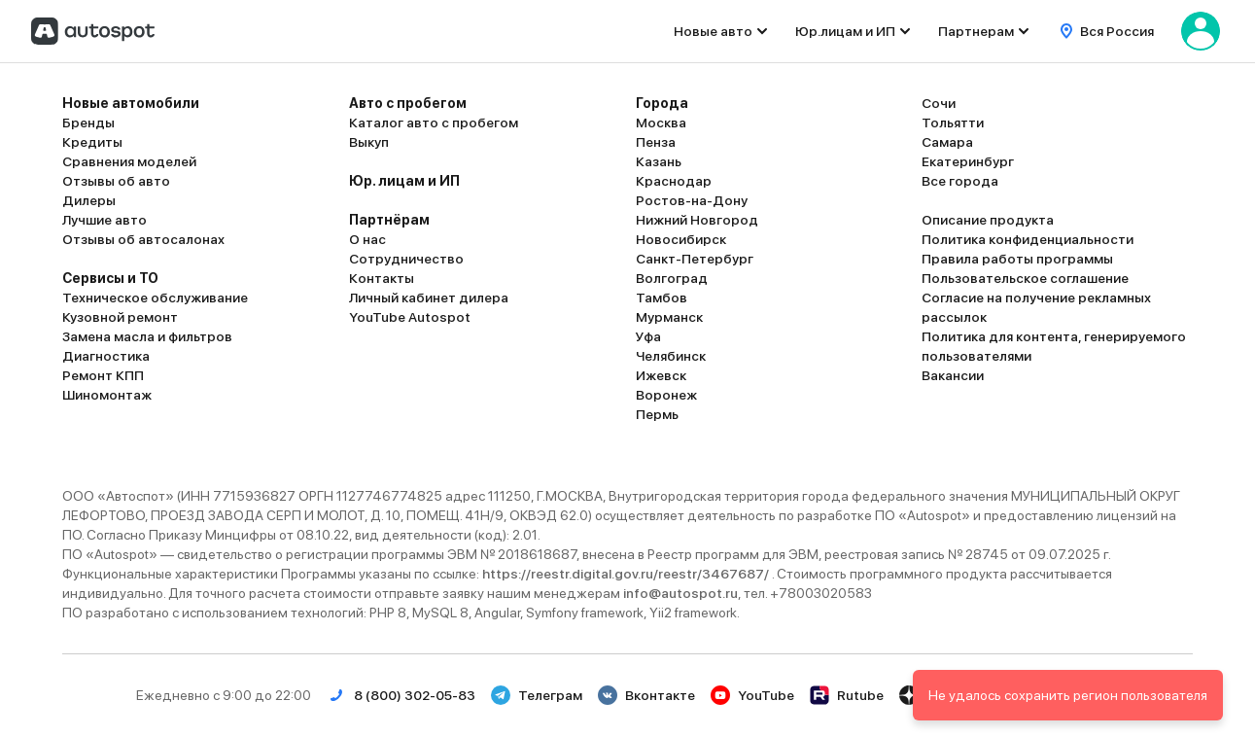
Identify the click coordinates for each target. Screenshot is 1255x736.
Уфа (648, 336)
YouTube (752, 695)
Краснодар (674, 181)
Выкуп (369, 142)
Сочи (939, 103)
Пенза (656, 142)
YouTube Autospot (410, 317)
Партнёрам (389, 220)
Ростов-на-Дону (692, 200)
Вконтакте (646, 695)
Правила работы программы (1017, 258)
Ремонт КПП (103, 375)
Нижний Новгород (697, 220)
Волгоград (672, 278)
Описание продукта (988, 220)
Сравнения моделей (129, 161)
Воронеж (666, 395)
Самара (947, 142)
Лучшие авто (104, 220)
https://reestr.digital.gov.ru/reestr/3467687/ (627, 573)
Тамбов (661, 297)
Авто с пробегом (408, 103)
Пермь (657, 414)
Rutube (847, 695)
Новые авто (713, 31)
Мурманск (669, 317)
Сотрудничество (406, 258)
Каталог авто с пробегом (433, 122)
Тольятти (953, 122)
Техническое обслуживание (155, 297)
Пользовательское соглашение (1025, 278)
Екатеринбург (968, 161)
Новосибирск (681, 239)
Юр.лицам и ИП (845, 31)
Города (662, 103)
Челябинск (671, 356)
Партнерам (976, 31)
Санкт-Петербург (694, 258)
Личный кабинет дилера (428, 297)
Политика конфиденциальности (1027, 239)
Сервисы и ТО (110, 278)
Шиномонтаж (107, 395)
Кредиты (92, 142)
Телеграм (536, 695)
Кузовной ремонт (120, 317)
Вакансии (953, 375)
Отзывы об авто (116, 181)
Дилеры (89, 200)
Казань (658, 161)
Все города (960, 181)
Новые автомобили (130, 103)
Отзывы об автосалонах (143, 239)
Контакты (381, 278)
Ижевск (661, 375)
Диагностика (106, 356)
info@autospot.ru (680, 593)
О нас (367, 239)
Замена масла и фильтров (147, 336)
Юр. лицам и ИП (404, 181)
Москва (661, 122)
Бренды (88, 122)
